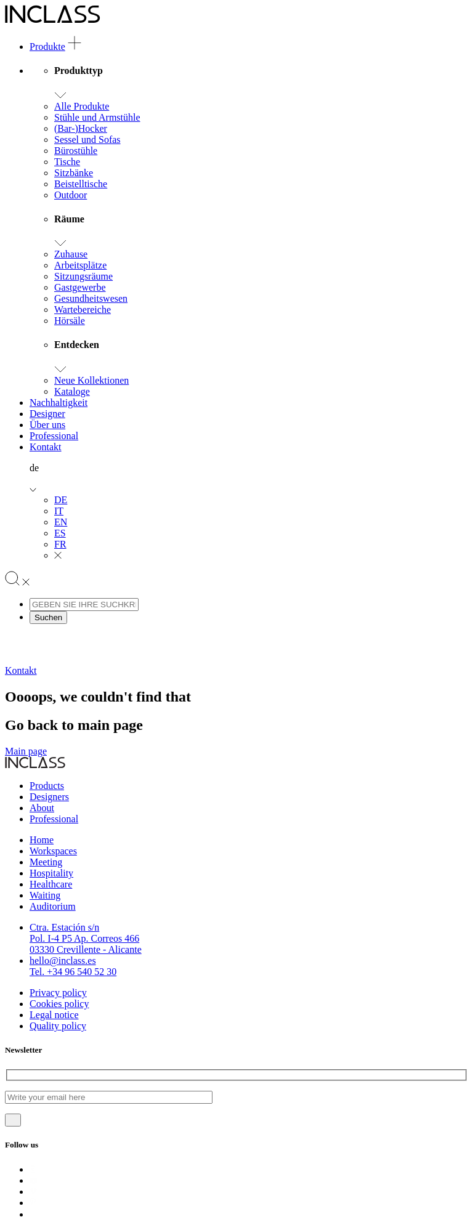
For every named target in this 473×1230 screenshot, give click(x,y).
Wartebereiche (82, 309)
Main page (26, 751)
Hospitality (51, 873)
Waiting (45, 895)
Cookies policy (59, 1003)
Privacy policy (58, 992)
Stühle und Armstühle (97, 117)
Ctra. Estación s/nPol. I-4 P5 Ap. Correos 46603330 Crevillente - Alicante (86, 938)
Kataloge (72, 391)
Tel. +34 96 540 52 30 (73, 971)
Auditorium (53, 906)
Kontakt (46, 447)
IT (58, 511)
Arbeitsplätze (80, 265)
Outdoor (70, 195)
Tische (67, 161)
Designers (49, 796)
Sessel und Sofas (87, 139)
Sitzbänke (73, 173)
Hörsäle (69, 320)
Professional (54, 436)
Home (42, 840)
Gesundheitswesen (90, 298)
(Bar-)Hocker (80, 128)
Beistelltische (80, 184)
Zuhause (70, 254)
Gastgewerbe (80, 287)
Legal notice (54, 1014)
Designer (47, 413)
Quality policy (58, 1026)
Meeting (46, 862)
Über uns (47, 424)
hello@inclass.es (63, 960)
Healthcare (51, 884)
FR (60, 544)
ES (60, 533)
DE (60, 500)
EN (60, 522)
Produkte (47, 46)
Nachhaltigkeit (58, 402)
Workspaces (53, 851)
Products (47, 785)
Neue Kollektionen (91, 380)
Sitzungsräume (83, 276)
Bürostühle (75, 150)
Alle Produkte (81, 106)
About (42, 808)
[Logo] (52, 20)
